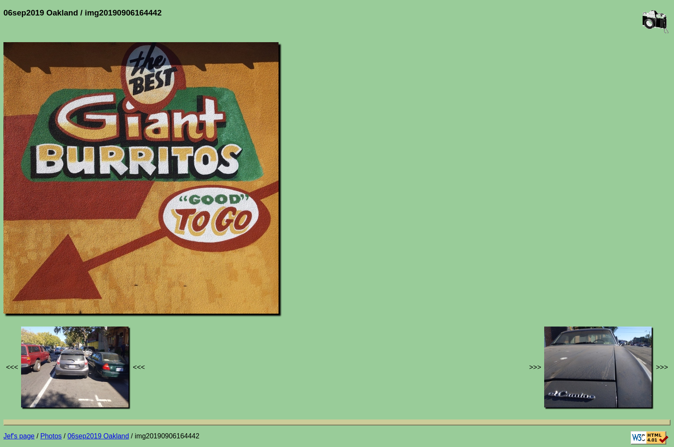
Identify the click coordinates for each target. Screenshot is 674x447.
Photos (51, 436)
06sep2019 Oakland (98, 436)
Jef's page (18, 436)
